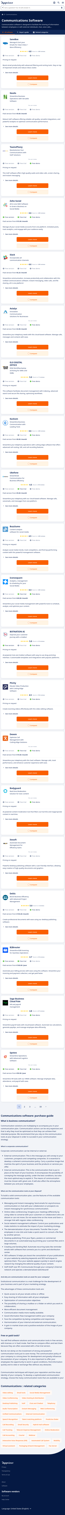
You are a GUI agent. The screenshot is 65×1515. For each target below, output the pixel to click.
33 (40, 1106)
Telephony (51, 1403)
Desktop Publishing (10, 1403)
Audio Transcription (10, 1409)
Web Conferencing (47, 1409)
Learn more (32, 78)
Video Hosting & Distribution (33, 1398)
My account (5, 1496)
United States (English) (21, 1508)
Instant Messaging (29, 1409)
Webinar (32, 1435)
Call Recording (8, 1424)
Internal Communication (35, 1414)
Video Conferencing (10, 1398)
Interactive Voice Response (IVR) (15, 1440)
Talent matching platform (32, 1419)
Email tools (21, 1393)
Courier (21, 1435)
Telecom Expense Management (29, 1430)
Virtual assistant (9, 1446)
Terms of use (6, 1475)
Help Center (5, 1499)
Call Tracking (7, 1430)
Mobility (57, 1440)
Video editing (8, 1393)
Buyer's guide (23, 32)
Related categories (40, 32)
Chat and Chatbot (36, 1403)
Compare (33, 84)
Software (4, 1486)
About (4, 1482)
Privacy (4, 1467)
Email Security (23, 1424)
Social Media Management (40, 1393)
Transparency (6, 1471)
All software (7, 32)
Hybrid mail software (41, 1424)
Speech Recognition (10, 1419)
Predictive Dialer (52, 1419)
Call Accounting (8, 1435)
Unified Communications (12, 1414)
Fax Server (53, 1446)
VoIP (23, 1403)
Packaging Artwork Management (32, 1446)
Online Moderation (52, 1430)
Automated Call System (40, 1440)
